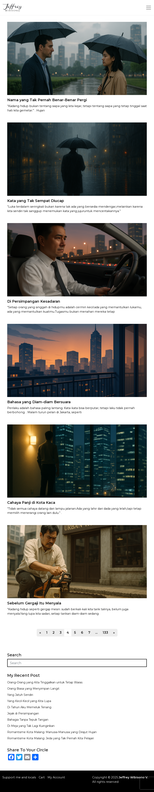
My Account (56, 777)
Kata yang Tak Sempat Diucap (35, 201)
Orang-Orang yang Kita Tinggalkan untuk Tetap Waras (44, 682)
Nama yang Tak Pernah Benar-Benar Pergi (47, 100)
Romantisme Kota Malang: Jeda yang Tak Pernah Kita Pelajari (50, 738)
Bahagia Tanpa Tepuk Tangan (27, 719)
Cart (42, 777)
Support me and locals (19, 777)
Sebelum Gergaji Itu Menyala (34, 603)
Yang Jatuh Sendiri (20, 695)
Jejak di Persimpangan (23, 713)
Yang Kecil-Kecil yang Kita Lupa (29, 701)
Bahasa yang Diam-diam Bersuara (39, 402)
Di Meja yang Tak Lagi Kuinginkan (31, 726)
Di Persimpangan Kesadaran (33, 301)
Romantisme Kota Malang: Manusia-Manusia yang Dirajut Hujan (52, 732)
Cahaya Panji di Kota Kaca (31, 502)
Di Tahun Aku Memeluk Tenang (29, 707)
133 (105, 632)
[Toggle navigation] (149, 8)
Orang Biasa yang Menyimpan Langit (33, 688)
